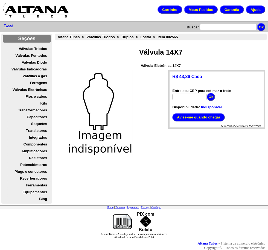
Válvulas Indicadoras (29, 69)
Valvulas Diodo (34, 62)
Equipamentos (35, 192)
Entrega (145, 207)
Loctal (145, 37)
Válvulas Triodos (33, 49)
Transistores (36, 131)
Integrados (38, 137)
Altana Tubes (69, 37)
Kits (43, 103)
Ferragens (38, 83)
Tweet (8, 25)
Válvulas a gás (35, 76)
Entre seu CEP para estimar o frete (201, 91)
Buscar (193, 27)
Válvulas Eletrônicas (30, 90)
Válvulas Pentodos (31, 55)
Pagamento (133, 207)
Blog (43, 199)
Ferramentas (36, 185)
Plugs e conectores (30, 171)
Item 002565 (168, 37)
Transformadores (32, 110)
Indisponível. (212, 107)
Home (110, 207)
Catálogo (156, 207)
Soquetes (39, 124)
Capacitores (37, 117)
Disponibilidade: (186, 107)
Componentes (35, 144)
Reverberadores (33, 178)
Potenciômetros (33, 165)
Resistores (38, 158)
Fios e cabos (36, 96)
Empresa (120, 207)
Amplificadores (34, 151)
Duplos (127, 37)
